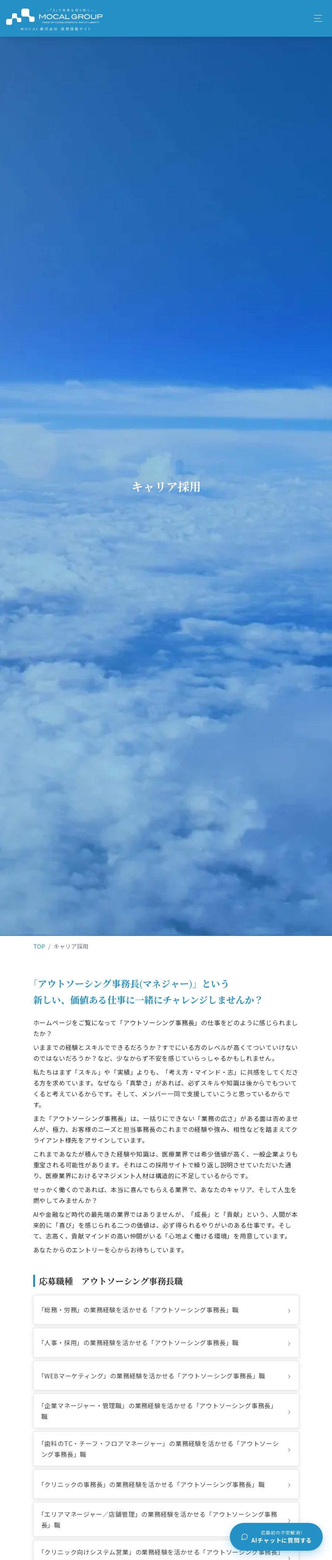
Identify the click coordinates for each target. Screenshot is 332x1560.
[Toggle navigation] (317, 18)
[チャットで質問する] (276, 1537)
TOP (39, 946)
